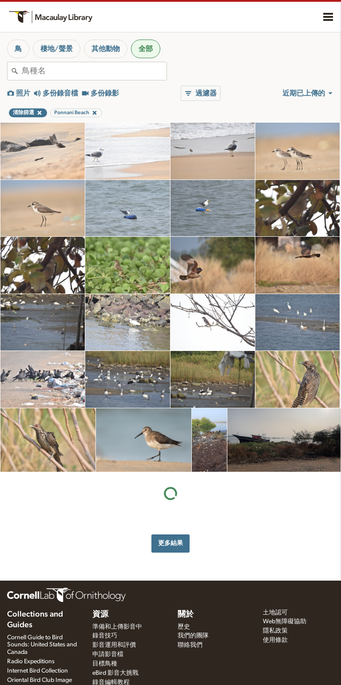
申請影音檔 (107, 654)
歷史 (184, 627)
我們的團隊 (193, 636)
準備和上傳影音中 (117, 627)
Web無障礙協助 (284, 621)
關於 (186, 614)
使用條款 (275, 640)
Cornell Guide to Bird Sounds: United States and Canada (42, 645)
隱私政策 (275, 631)
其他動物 (105, 48)
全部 (146, 48)
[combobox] (94, 71)
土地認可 (275, 612)
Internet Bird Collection (37, 671)
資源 (100, 614)
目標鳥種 (104, 664)
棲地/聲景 (56, 48)
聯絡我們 (190, 645)
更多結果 (170, 543)
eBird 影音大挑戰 (115, 673)
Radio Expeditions (31, 661)
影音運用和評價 (114, 645)
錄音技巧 (104, 636)
